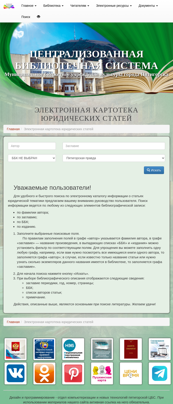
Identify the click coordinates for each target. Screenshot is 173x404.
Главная (13, 129)
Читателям (79, 5)
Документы (148, 5)
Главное (28, 5)
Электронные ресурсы (114, 5)
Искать (154, 170)
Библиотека (53, 5)
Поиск (25, 17)
